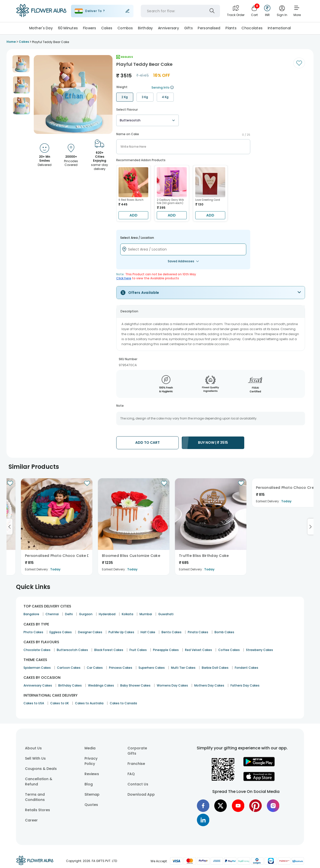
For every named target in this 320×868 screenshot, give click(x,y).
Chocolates (252, 28)
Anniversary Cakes (38, 685)
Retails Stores (37, 809)
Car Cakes (95, 668)
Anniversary (168, 28)
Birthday (145, 28)
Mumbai (146, 614)
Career (31, 820)
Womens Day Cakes (172, 685)
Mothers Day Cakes (209, 685)
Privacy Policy (91, 761)
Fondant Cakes (246, 668)
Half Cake (147, 632)
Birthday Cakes (70, 685)
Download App (141, 794)
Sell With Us (35, 758)
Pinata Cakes (198, 632)
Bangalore (31, 614)
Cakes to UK (59, 703)
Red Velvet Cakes (198, 650)
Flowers (89, 28)
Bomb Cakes (224, 632)
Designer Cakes (90, 632)
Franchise (136, 763)
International (279, 28)
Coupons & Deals (41, 768)
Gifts (188, 28)
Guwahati (166, 614)
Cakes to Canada (123, 703)
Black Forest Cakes (108, 650)
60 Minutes (68, 28)
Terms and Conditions (35, 797)
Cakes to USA (34, 703)
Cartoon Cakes (68, 668)
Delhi (69, 614)
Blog (88, 784)
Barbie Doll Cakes (215, 668)
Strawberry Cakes (259, 650)
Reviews (91, 773)
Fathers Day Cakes (245, 685)
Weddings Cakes (101, 685)
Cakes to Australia (89, 703)
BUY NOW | (213, 442)
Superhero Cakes (151, 668)
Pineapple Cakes (166, 650)
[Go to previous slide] (9, 527)
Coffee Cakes (229, 650)
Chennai (52, 614)
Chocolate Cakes (37, 650)
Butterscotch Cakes (72, 650)
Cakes (106, 28)
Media (90, 748)
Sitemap (92, 794)
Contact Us (138, 784)
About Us (33, 748)
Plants (231, 28)
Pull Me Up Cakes (121, 632)
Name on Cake (127, 134)
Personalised (209, 28)
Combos (125, 28)
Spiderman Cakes (37, 668)
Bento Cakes (172, 632)
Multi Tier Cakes (183, 668)
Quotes (91, 804)
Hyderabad (107, 614)
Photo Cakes (33, 632)
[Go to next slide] (311, 527)
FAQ (131, 773)
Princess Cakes (120, 668)
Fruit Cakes (138, 650)
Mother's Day (41, 28)
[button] (21, 63)
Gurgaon (85, 614)
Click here (123, 278)
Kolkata (127, 614)
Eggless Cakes (61, 632)
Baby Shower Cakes (135, 685)
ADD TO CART (147, 442)
